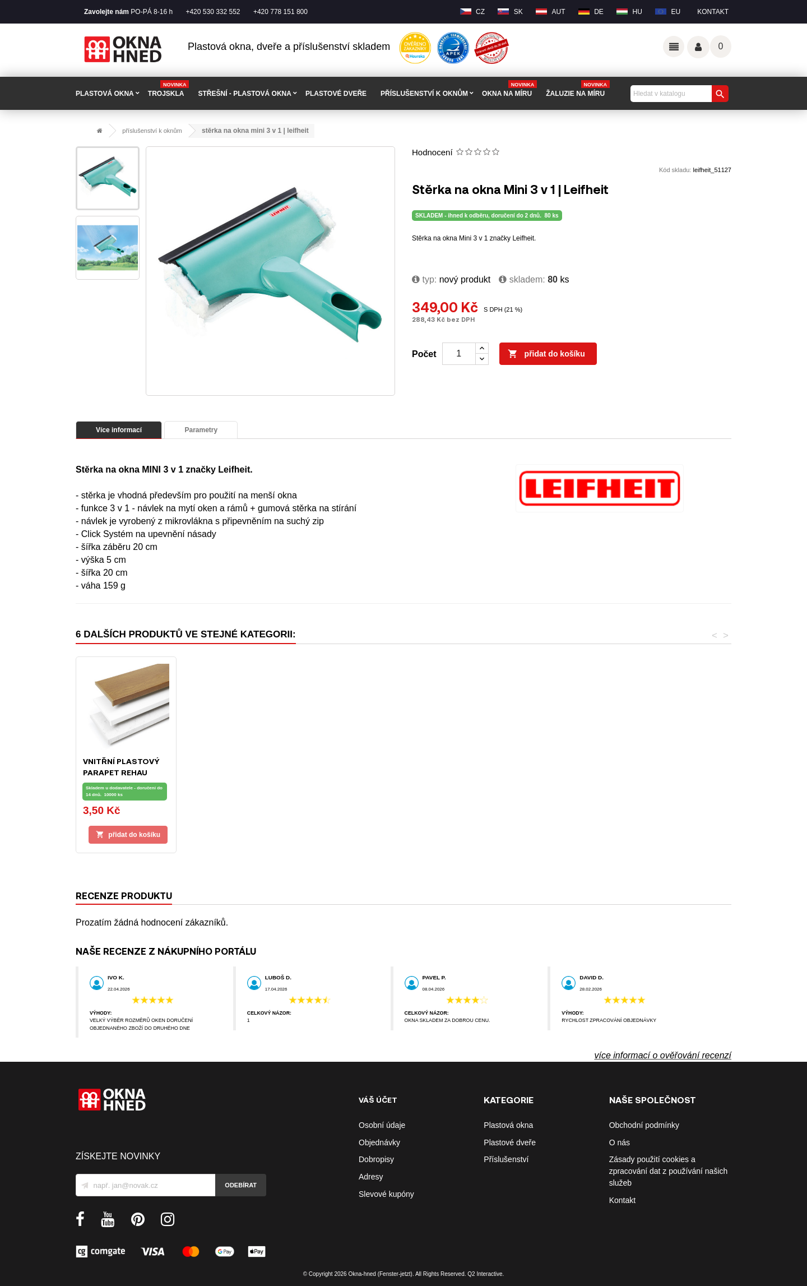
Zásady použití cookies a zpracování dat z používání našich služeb (668, 1171)
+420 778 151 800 (280, 12)
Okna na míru (509, 89)
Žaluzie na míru (578, 89)
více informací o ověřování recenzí (662, 1055)
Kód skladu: (675, 169)
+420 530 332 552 (212, 12)
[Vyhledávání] (678, 93)
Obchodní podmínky (644, 1125)
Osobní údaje (382, 1125)
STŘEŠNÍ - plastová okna (244, 94)
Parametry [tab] (200, 430)
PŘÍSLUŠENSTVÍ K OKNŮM (424, 94)
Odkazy (673, 46)
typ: (424, 279)
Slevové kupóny (386, 1194)
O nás (619, 1142)
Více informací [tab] (119, 430)
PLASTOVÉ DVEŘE (336, 94)
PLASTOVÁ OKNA (105, 94)
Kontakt (713, 12)
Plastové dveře (510, 1142)
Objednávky (379, 1142)
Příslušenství (506, 1159)
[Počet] (459, 354)
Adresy (371, 1176)
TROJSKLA (168, 89)
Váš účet (698, 47)
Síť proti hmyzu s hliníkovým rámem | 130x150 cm (574, 772)
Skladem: (522, 279)
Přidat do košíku (546, 354)
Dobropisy (376, 1159)
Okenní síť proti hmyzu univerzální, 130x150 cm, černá (461, 772)
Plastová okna (508, 1125)
